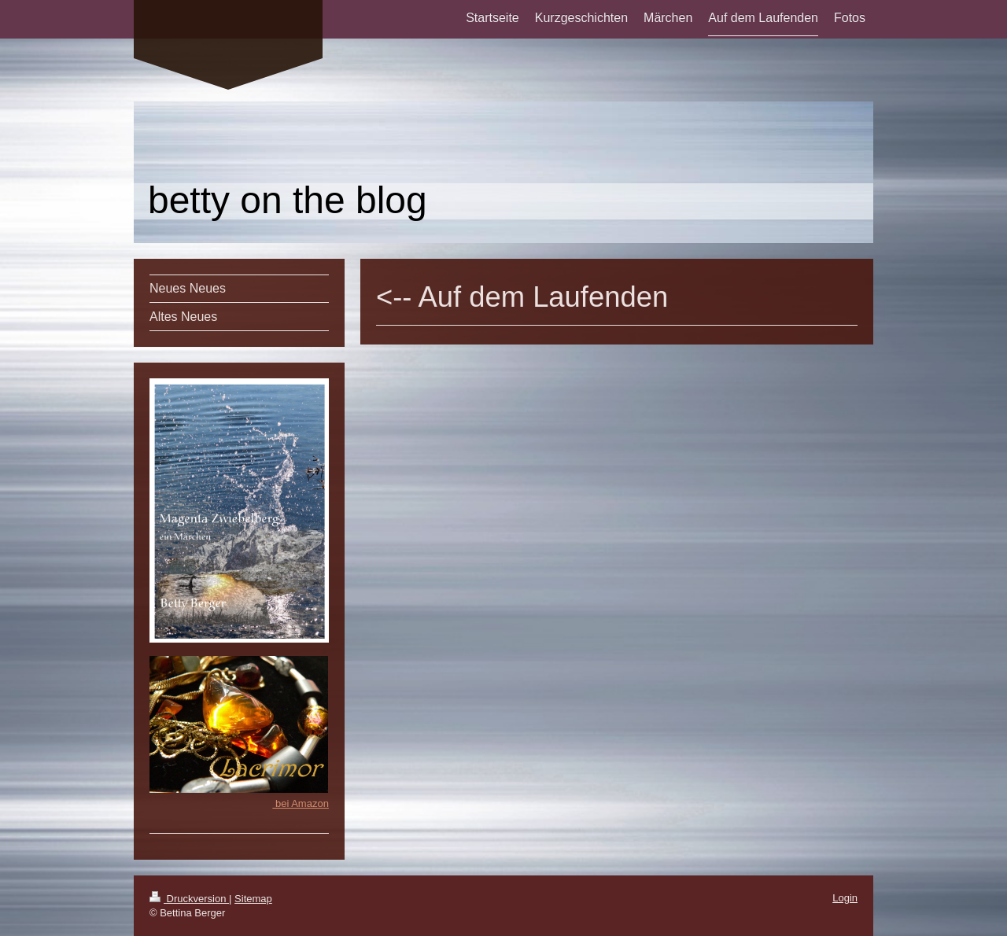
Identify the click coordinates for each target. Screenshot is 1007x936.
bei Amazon (300, 803)
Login (845, 898)
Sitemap (253, 899)
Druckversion (189, 899)
